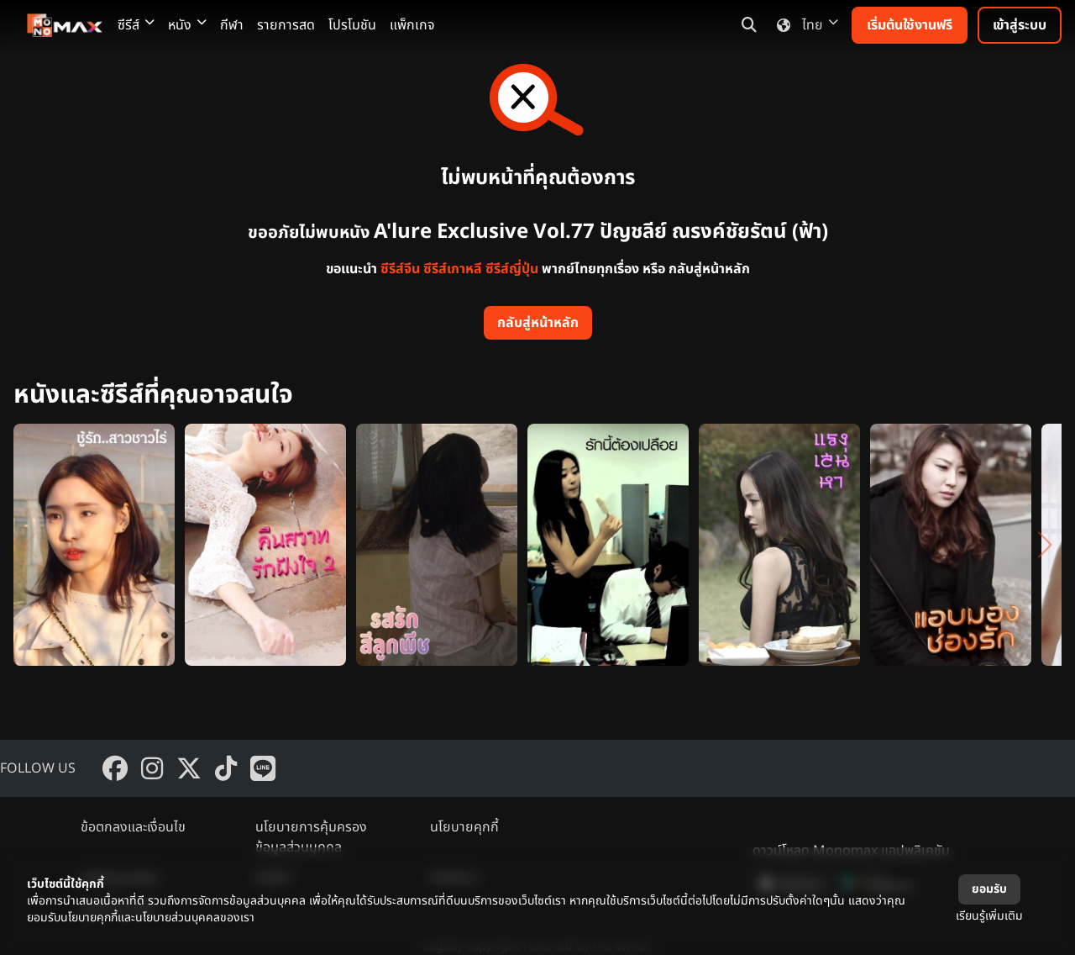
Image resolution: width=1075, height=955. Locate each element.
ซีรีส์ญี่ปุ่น (511, 269)
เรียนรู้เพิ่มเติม (989, 916)
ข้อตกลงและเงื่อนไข (133, 827)
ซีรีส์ (136, 25)
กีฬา (232, 25)
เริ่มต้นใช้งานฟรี (909, 25)
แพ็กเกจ (412, 25)
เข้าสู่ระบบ (1019, 25)
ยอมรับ (989, 889)
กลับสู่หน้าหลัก (538, 323)
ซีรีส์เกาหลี (452, 269)
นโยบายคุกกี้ (464, 827)
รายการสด (286, 25)
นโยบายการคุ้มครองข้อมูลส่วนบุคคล (311, 837)
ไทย (804, 25)
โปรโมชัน (352, 25)
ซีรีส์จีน (400, 269)
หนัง (187, 25)
